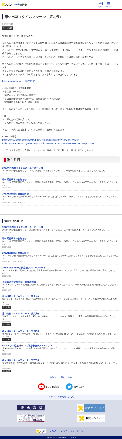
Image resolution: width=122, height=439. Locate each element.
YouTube (48, 386)
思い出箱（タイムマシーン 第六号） (21, 360)
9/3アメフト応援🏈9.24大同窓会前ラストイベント (27, 345)
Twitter (75, 386)
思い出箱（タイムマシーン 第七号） (21, 331)
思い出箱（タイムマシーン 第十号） (21, 296)
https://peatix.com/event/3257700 (18, 81)
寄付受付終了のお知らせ (14, 179)
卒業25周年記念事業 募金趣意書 (19, 282)
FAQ (54, 431)
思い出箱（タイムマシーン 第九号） (21, 313)
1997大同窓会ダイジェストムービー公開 (22, 168)
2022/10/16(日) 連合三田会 (15, 193)
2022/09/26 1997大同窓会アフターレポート (24, 267)
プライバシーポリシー (74, 431)
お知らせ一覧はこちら (61, 377)
